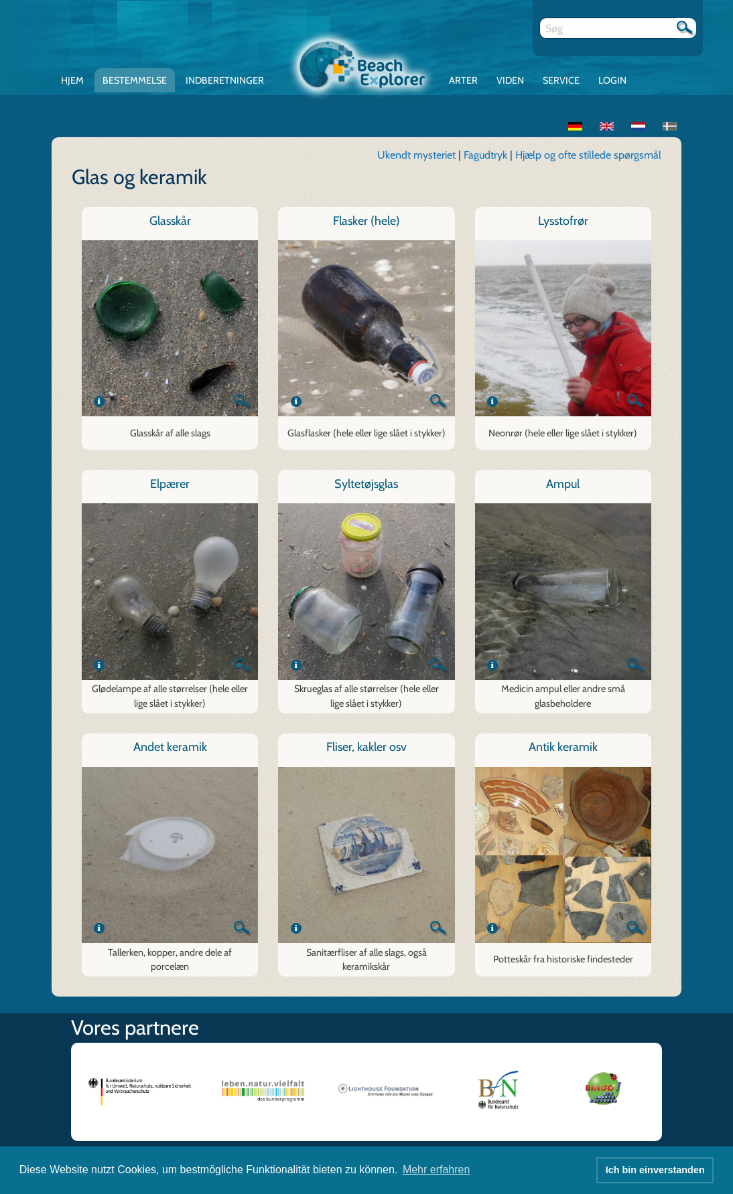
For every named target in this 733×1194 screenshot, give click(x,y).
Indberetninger (225, 80)
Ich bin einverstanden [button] (655, 1170)
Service (561, 80)
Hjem (72, 80)
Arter (463, 80)
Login (612, 80)
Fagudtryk (487, 155)
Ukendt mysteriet (416, 155)
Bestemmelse (135, 80)
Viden (510, 80)
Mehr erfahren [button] (436, 1169)
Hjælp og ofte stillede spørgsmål (588, 155)
